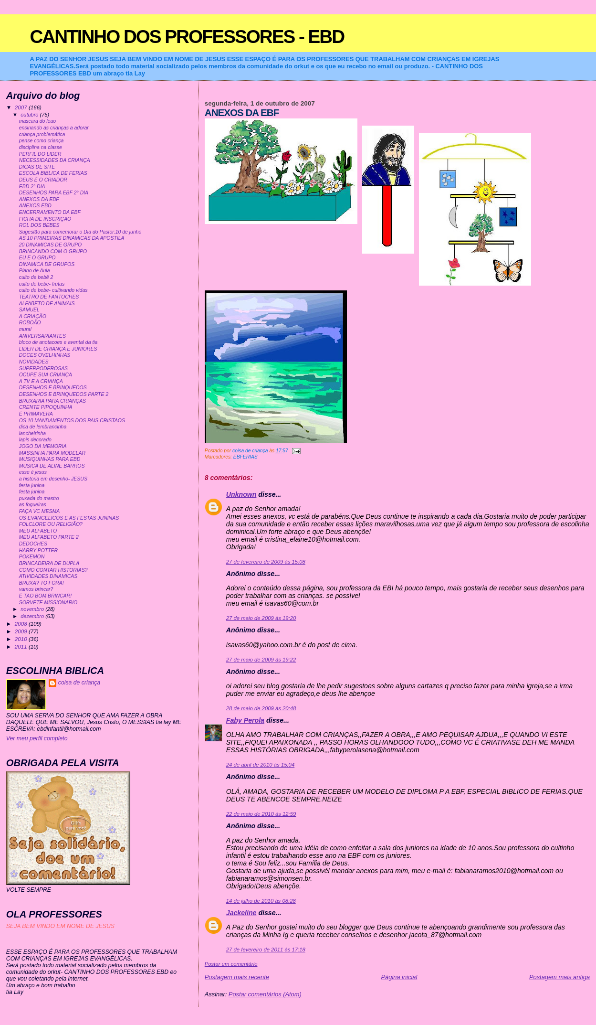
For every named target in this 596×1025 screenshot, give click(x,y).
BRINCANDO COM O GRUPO (53, 251)
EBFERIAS (245, 456)
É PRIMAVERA (36, 413)
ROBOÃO (30, 322)
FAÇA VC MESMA (39, 511)
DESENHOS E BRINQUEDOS (53, 387)
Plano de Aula (34, 270)
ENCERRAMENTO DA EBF (50, 212)
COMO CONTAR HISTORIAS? (53, 570)
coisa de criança (79, 682)
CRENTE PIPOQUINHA (46, 407)
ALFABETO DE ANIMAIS (47, 303)
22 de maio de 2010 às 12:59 (261, 814)
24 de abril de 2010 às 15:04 (260, 765)
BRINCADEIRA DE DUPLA (49, 563)
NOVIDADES (34, 361)
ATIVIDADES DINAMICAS (48, 576)
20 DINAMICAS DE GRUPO (50, 244)
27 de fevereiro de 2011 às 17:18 (265, 949)
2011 (22, 646)
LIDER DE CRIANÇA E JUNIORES (58, 349)
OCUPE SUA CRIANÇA (45, 374)
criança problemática (42, 134)
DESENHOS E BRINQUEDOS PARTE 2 (64, 394)
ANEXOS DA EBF (39, 199)
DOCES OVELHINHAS (45, 355)
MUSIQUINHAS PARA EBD (50, 459)
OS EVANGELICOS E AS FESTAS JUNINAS (69, 518)
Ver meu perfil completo (37, 738)
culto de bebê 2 (36, 277)
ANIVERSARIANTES (42, 336)
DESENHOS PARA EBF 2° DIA (53, 192)
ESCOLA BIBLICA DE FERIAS (53, 173)
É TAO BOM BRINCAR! (45, 595)
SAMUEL (29, 309)
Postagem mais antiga (559, 977)
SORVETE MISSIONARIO (48, 602)
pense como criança (41, 140)
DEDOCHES (33, 543)
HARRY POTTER (38, 550)
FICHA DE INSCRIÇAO (45, 219)
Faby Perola (245, 720)
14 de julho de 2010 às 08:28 (261, 901)
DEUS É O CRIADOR (43, 179)
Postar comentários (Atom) (265, 994)
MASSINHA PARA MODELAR (52, 453)
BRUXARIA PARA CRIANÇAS (52, 401)
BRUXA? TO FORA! (41, 583)
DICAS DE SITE (37, 167)
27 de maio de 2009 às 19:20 (261, 618)
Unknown (241, 494)
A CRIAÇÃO (32, 316)
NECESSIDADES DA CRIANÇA (54, 160)
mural (25, 329)
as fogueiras (32, 504)
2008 (22, 623)
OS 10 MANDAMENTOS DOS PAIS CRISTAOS (72, 420)
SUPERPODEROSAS (43, 368)
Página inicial (399, 977)
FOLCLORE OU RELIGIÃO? (51, 524)
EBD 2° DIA (32, 186)
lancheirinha (32, 433)
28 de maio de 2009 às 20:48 (261, 708)
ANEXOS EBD (35, 205)
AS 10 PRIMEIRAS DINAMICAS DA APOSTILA (72, 238)
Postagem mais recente (237, 977)
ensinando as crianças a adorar (54, 127)
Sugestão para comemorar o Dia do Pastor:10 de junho (80, 232)
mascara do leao (37, 121)
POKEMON (32, 556)
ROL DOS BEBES (39, 225)
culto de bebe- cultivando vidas (53, 290)
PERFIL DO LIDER (40, 154)
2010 (22, 639)
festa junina (32, 485)
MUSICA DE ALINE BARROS (52, 466)
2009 (22, 631)
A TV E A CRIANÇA (41, 381)
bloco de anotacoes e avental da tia (58, 342)
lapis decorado (35, 439)
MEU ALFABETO (38, 531)
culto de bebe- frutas (41, 284)
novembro (33, 609)
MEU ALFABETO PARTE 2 (49, 537)
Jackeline (241, 913)
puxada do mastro (39, 498)
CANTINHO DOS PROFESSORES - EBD (187, 36)
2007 (22, 107)
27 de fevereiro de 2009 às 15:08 (265, 562)
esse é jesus (33, 472)
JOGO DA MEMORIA (43, 446)
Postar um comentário (231, 964)
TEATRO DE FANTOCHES (49, 296)
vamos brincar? (36, 589)
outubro (30, 114)
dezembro (33, 616)
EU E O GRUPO (37, 257)
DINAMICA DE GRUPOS (47, 264)
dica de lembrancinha (43, 426)
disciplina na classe (40, 147)
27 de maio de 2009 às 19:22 (261, 659)
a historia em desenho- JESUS (53, 478)
